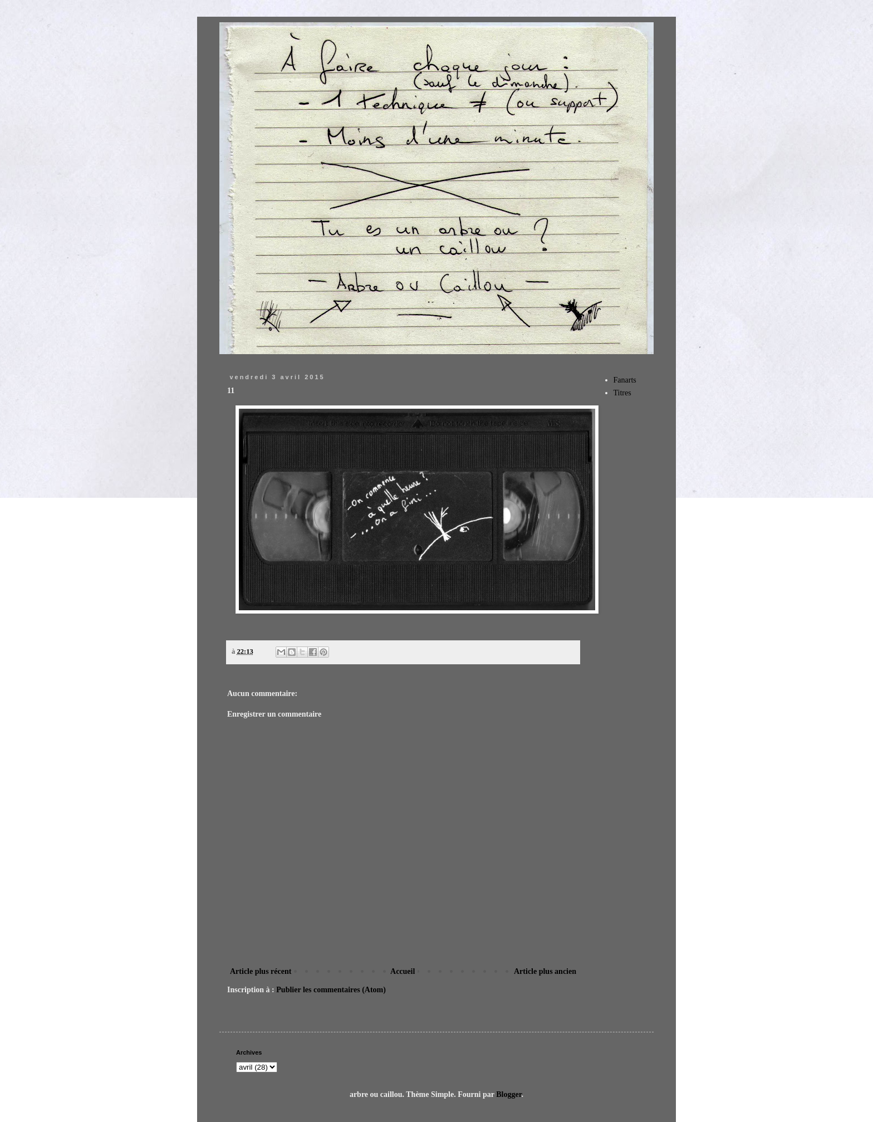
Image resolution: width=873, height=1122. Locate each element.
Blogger (508, 1094)
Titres (622, 393)
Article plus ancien (545, 971)
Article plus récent (260, 971)
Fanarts (625, 380)
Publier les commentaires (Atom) (331, 990)
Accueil (402, 971)
